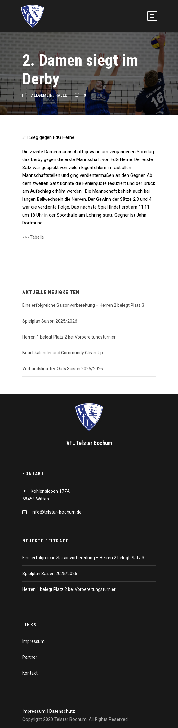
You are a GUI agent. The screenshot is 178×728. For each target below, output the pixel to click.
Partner (29, 657)
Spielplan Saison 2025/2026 (49, 321)
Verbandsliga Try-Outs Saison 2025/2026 (62, 368)
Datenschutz (62, 711)
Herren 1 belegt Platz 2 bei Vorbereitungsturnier (69, 336)
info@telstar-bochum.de (57, 512)
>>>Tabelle (33, 237)
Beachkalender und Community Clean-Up (62, 352)
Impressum (33, 641)
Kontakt (30, 672)
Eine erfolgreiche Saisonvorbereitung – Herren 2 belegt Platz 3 (83, 305)
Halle (61, 96)
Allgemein (42, 96)
